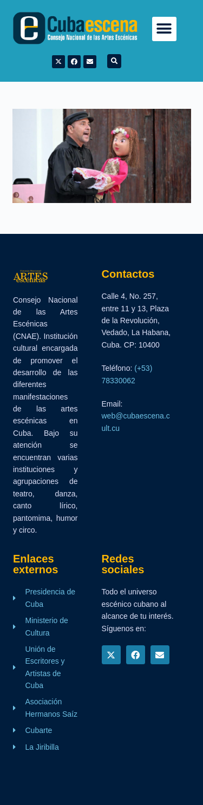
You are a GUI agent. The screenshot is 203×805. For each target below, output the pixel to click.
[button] (164, 29)
